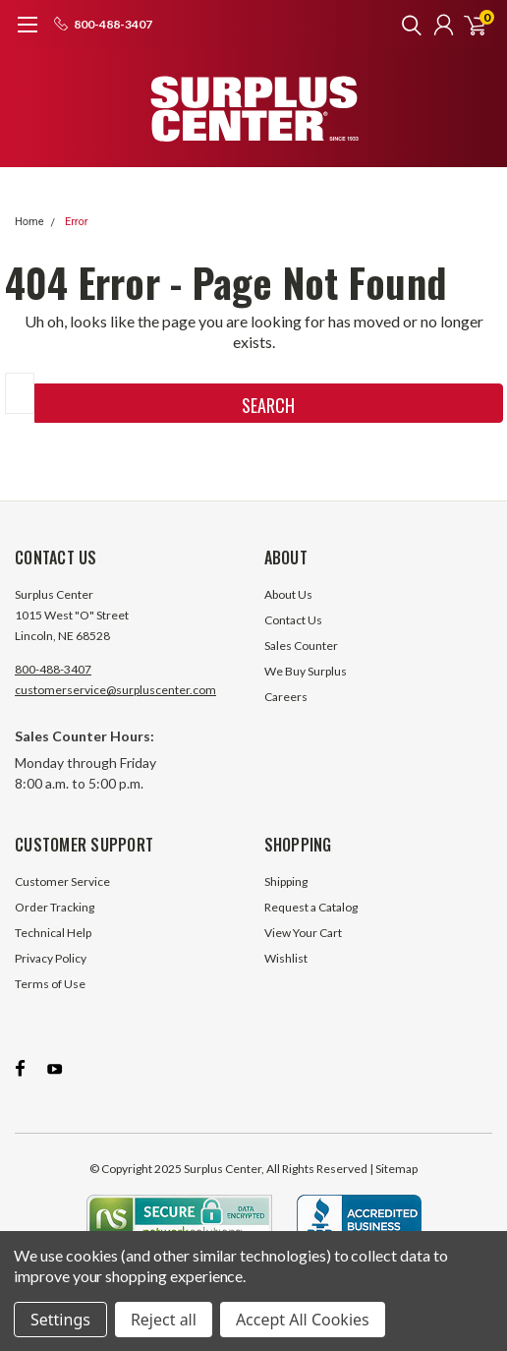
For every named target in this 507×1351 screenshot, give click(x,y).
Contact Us (293, 620)
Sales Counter (301, 645)
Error (76, 221)
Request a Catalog (311, 907)
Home (29, 221)
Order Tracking (54, 907)
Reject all (164, 1319)
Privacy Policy (50, 958)
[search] (406, 24)
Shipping (286, 881)
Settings (60, 1319)
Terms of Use (50, 983)
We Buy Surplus (305, 671)
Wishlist (286, 958)
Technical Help (53, 932)
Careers (286, 696)
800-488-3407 (53, 669)
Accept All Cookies (302, 1319)
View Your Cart (303, 932)
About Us (288, 594)
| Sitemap (393, 1168)
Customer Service (62, 881)
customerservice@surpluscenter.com (115, 689)
